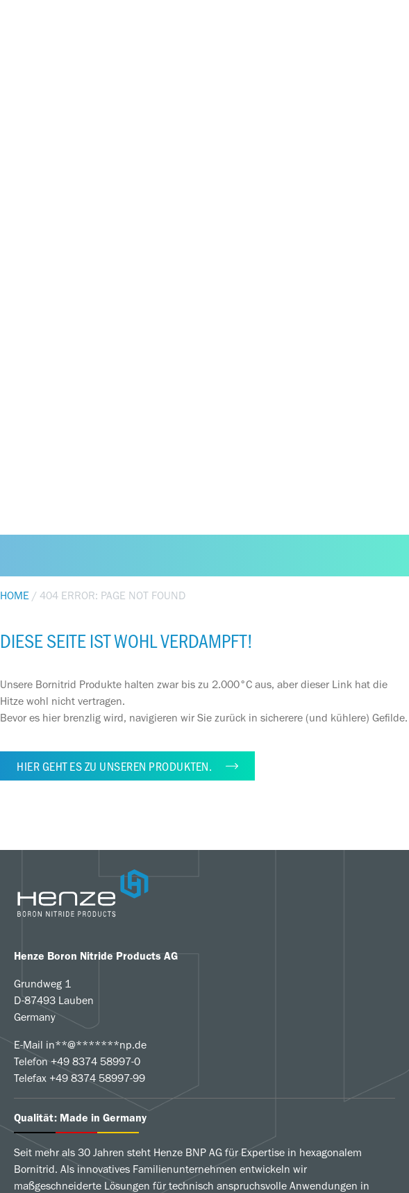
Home (14, 595)
